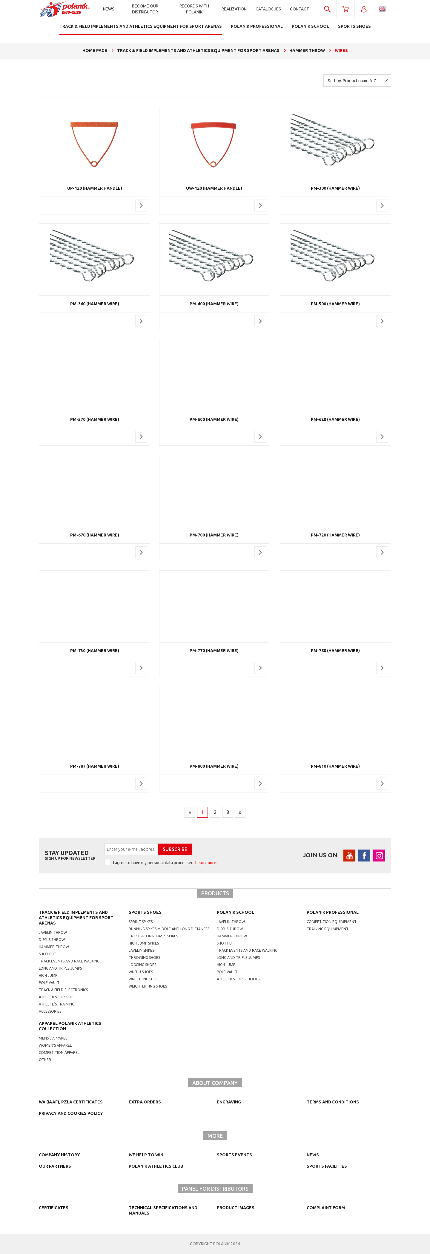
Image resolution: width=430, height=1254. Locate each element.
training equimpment (327, 929)
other (45, 1060)
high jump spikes (144, 943)
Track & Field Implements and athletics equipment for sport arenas (76, 917)
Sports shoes (145, 912)
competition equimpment (332, 922)
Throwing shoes (144, 957)
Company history (59, 1154)
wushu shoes (141, 972)
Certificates (53, 1207)
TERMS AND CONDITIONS (333, 1102)
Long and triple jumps (60, 968)
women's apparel (55, 1045)
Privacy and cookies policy (71, 1113)
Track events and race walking (69, 961)
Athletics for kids (56, 997)
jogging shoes (142, 965)
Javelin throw (53, 932)
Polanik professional (333, 912)
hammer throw (232, 936)
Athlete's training (56, 1004)
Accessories (50, 1011)
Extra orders (145, 1102)
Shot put (47, 954)
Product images (235, 1207)
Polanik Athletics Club (156, 1166)
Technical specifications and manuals (163, 1210)
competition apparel (59, 1052)
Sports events (234, 1154)
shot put (225, 943)
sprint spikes (141, 922)
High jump (48, 975)
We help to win (146, 1154)
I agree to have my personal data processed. (165, 862)
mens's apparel (53, 1038)
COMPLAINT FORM (326, 1207)
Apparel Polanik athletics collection (70, 1026)
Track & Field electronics (63, 990)
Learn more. (206, 862)
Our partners (55, 1166)
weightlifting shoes (148, 986)
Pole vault (49, 983)
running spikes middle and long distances (169, 929)
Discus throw (52, 940)
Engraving (229, 1102)
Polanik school (235, 912)
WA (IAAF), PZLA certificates (71, 1102)
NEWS (313, 1154)
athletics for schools (238, 979)
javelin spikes (141, 950)
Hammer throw (54, 947)
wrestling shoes (144, 979)
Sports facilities (327, 1166)
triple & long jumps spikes (153, 936)
